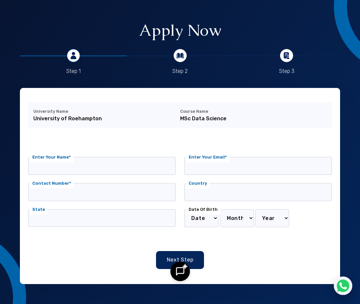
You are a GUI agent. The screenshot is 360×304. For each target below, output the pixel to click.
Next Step (180, 260)
